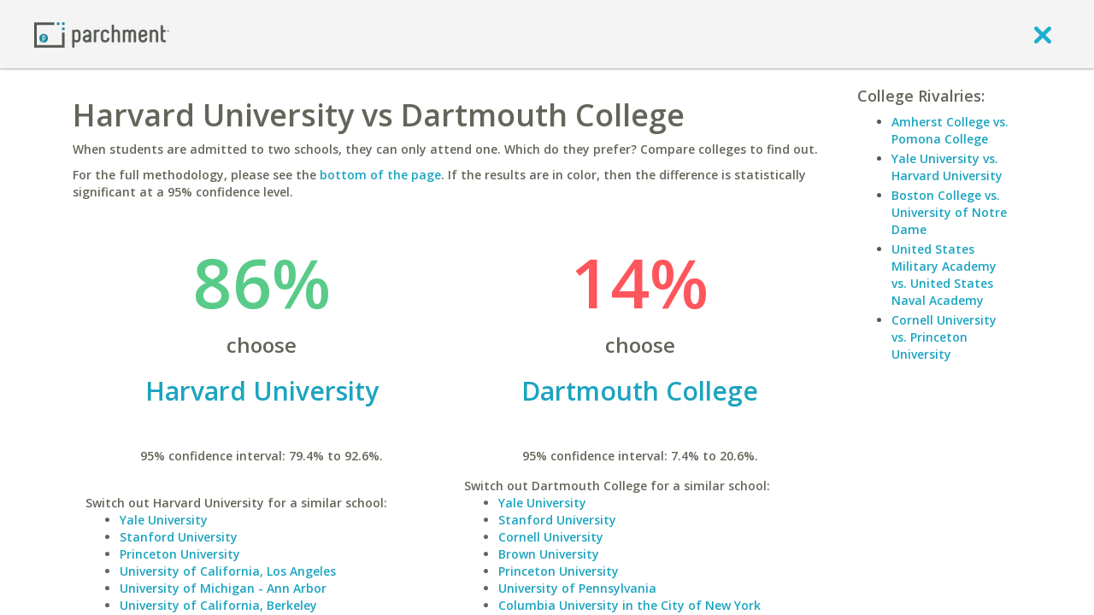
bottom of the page (380, 175)
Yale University (164, 520)
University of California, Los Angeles (228, 571)
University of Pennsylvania (577, 588)
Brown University (548, 554)
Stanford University (179, 537)
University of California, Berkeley (218, 605)
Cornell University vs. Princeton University (944, 337)
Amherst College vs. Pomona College (950, 130)
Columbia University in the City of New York (629, 605)
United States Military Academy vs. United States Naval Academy (944, 274)
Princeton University (180, 554)
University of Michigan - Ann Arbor (223, 588)
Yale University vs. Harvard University (947, 167)
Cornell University (550, 537)
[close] (1043, 34)
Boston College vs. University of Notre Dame (949, 212)
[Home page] (101, 34)
